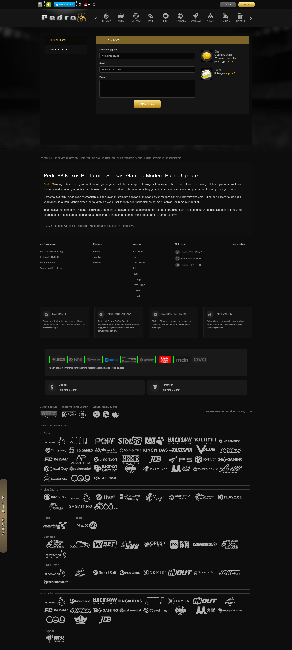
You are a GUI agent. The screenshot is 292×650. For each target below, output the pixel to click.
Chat (230, 61)
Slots (121, 17)
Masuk (228, 4)
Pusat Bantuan (47, 262)
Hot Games (106, 17)
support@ (230, 73)
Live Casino (136, 17)
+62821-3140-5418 (188, 265)
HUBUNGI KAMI (58, 40)
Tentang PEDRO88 (49, 257)
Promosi (240, 17)
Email (102, 63)
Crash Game (195, 17)
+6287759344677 (188, 252)
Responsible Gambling (51, 251)
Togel (166, 17)
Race (151, 17)
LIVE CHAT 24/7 (58, 49)
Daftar (246, 4)
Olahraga (181, 17)
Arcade (210, 17)
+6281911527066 (188, 258)
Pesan (102, 77)
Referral (97, 262)
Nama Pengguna (108, 49)
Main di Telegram (65, 4)
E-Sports (225, 17)
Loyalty (97, 257)
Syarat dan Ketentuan (51, 268)
